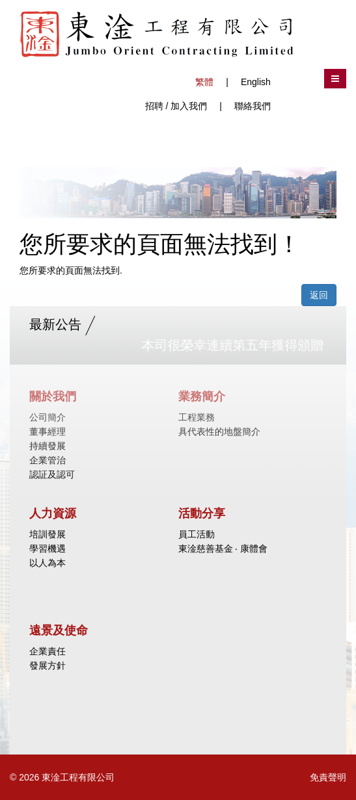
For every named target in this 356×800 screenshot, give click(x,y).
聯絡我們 (252, 106)
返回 (319, 295)
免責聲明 (328, 777)
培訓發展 (47, 534)
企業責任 (47, 651)
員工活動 (196, 534)
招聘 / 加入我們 (176, 106)
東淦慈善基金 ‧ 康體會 (223, 548)
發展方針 (47, 665)
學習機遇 (47, 548)
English (256, 82)
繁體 (204, 82)
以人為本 (47, 563)
